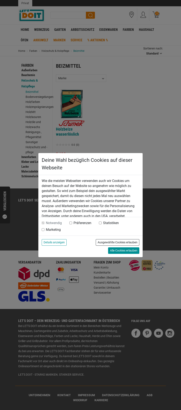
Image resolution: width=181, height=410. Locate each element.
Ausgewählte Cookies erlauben (117, 242)
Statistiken (111, 223)
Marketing (53, 230)
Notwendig (54, 223)
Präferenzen (82, 223)
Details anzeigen (54, 242)
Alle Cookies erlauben (123, 250)
